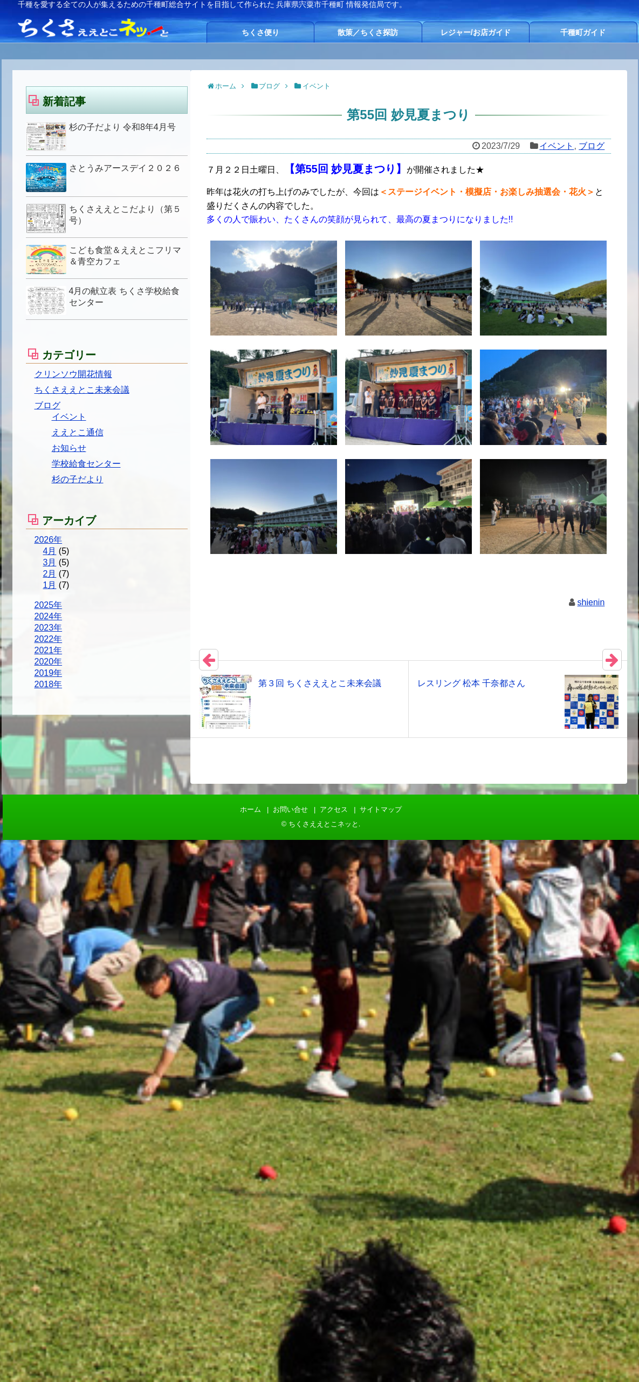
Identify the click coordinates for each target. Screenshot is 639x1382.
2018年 (49, 684)
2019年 (49, 673)
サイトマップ (381, 809)
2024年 (49, 616)
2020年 (49, 661)
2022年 (49, 639)
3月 (50, 562)
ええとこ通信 (78, 432)
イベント (556, 145)
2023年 (49, 627)
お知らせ (69, 448)
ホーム (250, 809)
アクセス (334, 809)
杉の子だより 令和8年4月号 (122, 127)
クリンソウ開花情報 (73, 374)
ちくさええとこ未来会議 (82, 389)
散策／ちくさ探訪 (368, 32)
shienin (591, 602)
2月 (50, 573)
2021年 (49, 650)
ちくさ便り (260, 32)
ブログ (591, 145)
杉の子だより (78, 479)
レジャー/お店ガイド (476, 32)
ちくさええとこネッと (323, 824)
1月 (50, 585)
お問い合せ (290, 809)
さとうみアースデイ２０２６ (125, 168)
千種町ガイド (583, 32)
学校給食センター (86, 463)
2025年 (49, 605)
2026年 (49, 539)
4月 (50, 551)
